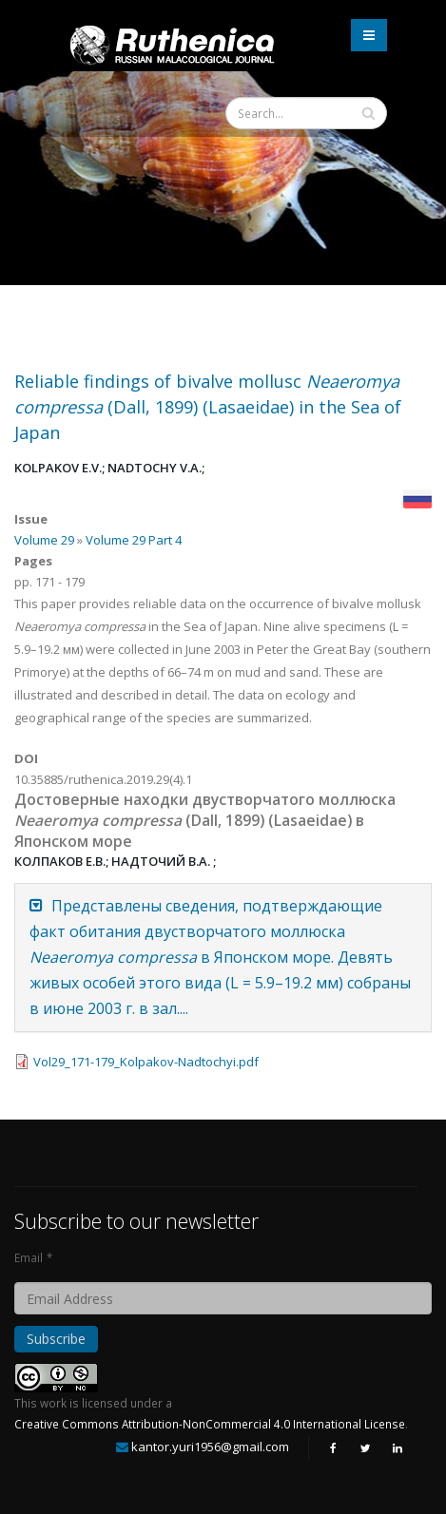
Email (28, 1257)
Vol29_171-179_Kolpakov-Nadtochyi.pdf (146, 1061)
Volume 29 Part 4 (134, 539)
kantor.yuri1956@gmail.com (210, 1446)
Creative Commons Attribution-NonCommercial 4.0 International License (209, 1423)
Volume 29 (44, 539)
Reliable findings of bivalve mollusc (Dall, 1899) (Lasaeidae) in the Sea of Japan (207, 407)
